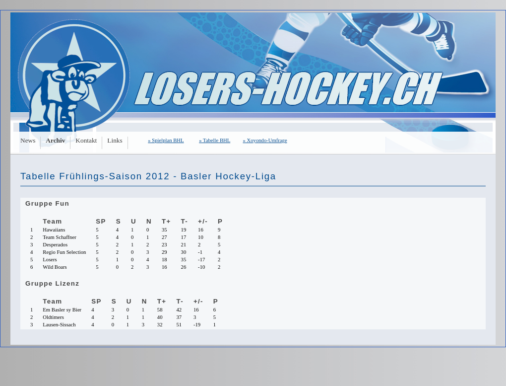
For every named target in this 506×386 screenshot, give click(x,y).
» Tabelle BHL (214, 140)
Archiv (55, 140)
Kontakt (86, 140)
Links (114, 140)
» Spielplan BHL (166, 140)
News (27, 140)
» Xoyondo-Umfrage (265, 140)
